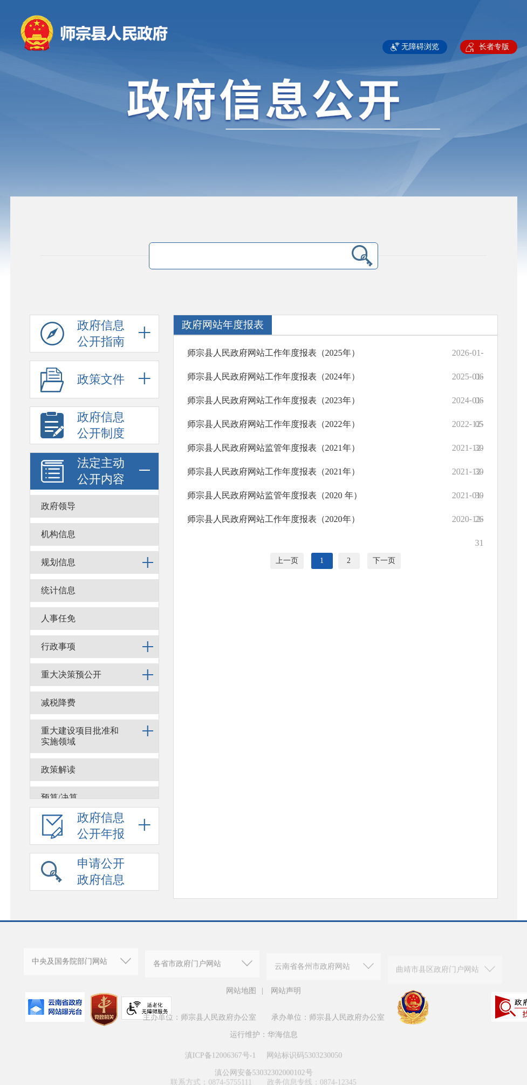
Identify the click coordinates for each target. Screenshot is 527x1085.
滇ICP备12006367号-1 (220, 1065)
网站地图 (241, 995)
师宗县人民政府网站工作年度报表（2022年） (273, 424)
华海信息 (283, 1045)
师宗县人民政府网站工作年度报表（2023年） (273, 400)
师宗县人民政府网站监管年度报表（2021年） (273, 447)
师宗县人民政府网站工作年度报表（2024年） (273, 376)
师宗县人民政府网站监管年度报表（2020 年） (274, 495)
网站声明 (286, 995)
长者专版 (494, 47)
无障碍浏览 (420, 47)
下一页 (384, 561)
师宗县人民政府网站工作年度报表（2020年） (273, 519)
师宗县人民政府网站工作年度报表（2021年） (273, 471)
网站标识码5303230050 (304, 1065)
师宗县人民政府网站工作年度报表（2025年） (273, 352)
